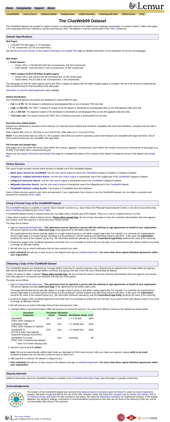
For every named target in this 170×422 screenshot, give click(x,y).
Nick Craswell (114, 394)
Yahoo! (53, 397)
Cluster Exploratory (144, 392)
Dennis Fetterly (129, 394)
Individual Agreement (88, 252)
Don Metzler (143, 394)
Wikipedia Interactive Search (24, 184)
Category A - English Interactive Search (29, 176)
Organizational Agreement (30, 227)
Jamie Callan (34, 194)
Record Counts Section (24, 51)
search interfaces (14, 210)
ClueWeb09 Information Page (85, 378)
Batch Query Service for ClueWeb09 (28, 173)
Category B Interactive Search (25, 180)
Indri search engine (64, 173)
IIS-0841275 (120, 392)
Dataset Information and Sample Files (59, 51)
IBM (59, 394)
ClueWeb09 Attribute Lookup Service (28, 188)
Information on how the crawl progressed (25, 90)
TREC (113, 29)
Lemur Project (43, 210)
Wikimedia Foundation (110, 397)
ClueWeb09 (91, 173)
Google (48, 394)
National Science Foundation (94, 392)
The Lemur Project (22, 416)
